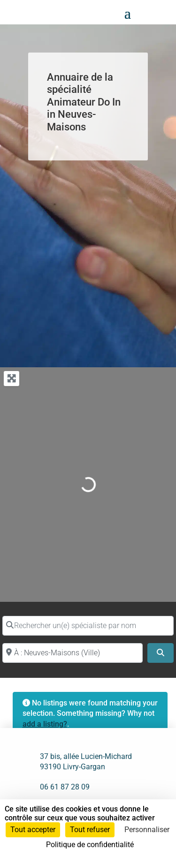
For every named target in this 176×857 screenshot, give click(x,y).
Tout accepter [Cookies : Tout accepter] (32, 829)
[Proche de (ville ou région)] (72, 653)
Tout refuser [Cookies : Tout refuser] (90, 829)
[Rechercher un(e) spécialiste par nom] (88, 626)
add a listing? (45, 724)
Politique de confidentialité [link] (90, 844)
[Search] (160, 653)
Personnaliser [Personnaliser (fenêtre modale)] (146, 829)
